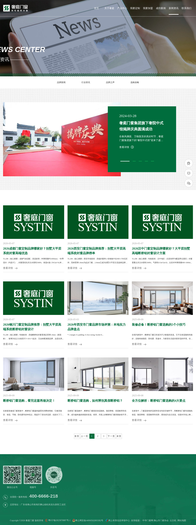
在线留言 (186, 485)
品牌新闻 (61, 82)
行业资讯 (85, 82)
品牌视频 (83, 495)
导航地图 (186, 480)
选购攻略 (134, 82)
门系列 (99, 475)
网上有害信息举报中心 (116, 520)
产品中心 (122, 8)
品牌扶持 (134, 480)
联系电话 (186, 475)
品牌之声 (110, 82)
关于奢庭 (109, 8)
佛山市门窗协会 (161, 520)
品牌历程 (83, 490)
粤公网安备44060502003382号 (87, 520)
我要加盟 (148, 8)
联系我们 (186, 8)
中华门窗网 (147, 520)
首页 (96, 8)
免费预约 (117, 475)
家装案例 (152, 480)
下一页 (111, 436)
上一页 (84, 436)
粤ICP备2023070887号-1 (59, 520)
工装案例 (152, 485)
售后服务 (117, 485)
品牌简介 (83, 475)
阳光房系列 (101, 485)
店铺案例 (152, 475)
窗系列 (99, 480)
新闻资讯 (174, 8)
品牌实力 (134, 475)
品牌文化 (83, 480)
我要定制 (135, 8)
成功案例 (161, 8)
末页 (119, 436)
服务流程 (117, 480)
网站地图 (181, 520)
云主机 (173, 520)
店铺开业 (134, 485)
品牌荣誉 (83, 485)
